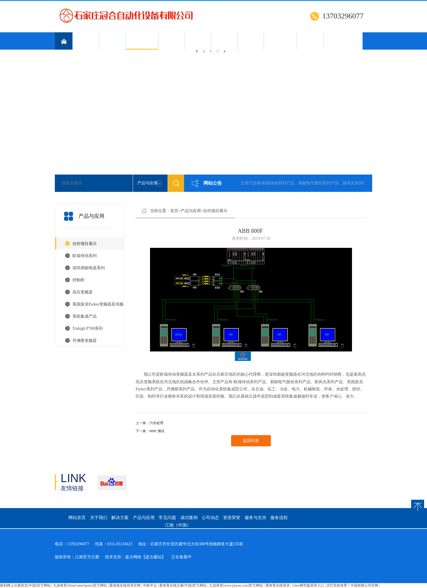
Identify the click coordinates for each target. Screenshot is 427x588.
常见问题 (171, 41)
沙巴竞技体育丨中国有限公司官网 (352, 585)
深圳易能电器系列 (88, 268)
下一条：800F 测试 (150, 431)
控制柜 (78, 280)
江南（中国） (343, 41)
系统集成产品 (84, 316)
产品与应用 (142, 44)
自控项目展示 (84, 243)
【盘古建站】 (153, 557)
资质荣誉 (250, 41)
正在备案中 (181, 557)
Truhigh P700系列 (87, 328)
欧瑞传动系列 (84, 256)
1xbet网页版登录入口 (308, 585)
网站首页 (77, 517)
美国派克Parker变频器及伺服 (97, 304)
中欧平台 (150, 585)
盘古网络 (133, 557)
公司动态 (224, 41)
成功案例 (198, 41)
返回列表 (251, 441)
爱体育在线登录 (277, 585)
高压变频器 (82, 292)
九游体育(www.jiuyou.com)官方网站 (236, 585)
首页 (174, 211)
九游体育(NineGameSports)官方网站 (80, 585)
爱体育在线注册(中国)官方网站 (183, 585)
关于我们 (85, 41)
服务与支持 (280, 41)
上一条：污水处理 (149, 423)
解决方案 (112, 41)
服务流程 (310, 41)
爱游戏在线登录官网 (125, 585)
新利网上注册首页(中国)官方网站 (25, 585)
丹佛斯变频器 (84, 340)
